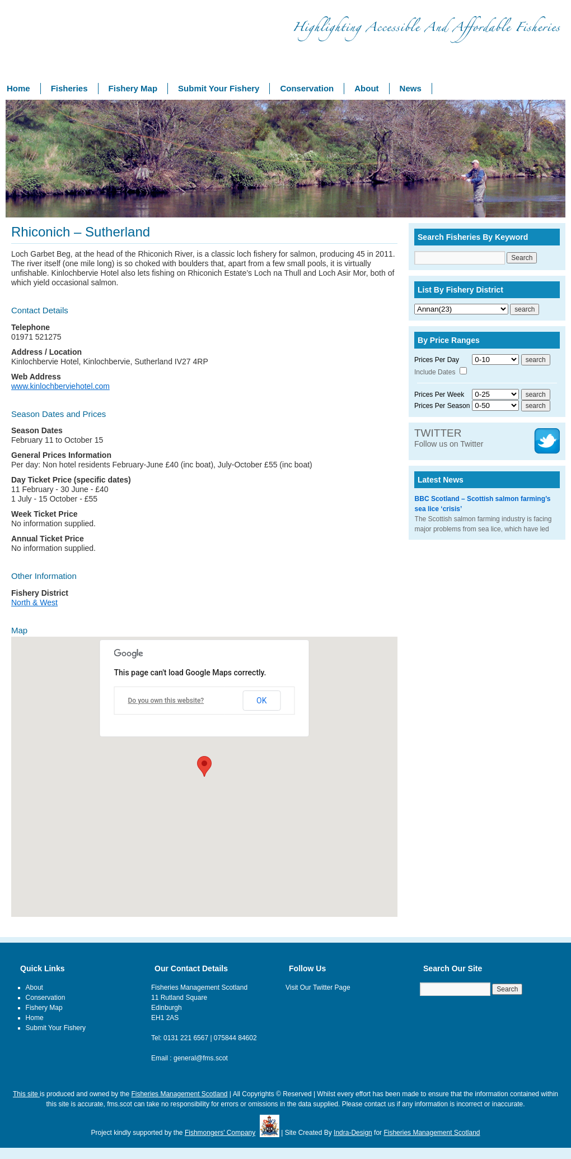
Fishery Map (133, 88)
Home (18, 88)
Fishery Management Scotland (56, 44)
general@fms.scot (201, 1058)
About (366, 88)
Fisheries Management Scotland (179, 1094)
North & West (34, 602)
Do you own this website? (166, 700)
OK (261, 700)
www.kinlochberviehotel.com (60, 386)
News (411, 88)
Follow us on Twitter (448, 438)
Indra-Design (353, 1133)
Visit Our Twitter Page (318, 987)
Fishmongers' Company (220, 1133)
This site (26, 1094)
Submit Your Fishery (218, 88)
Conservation (307, 88)
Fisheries (69, 88)
